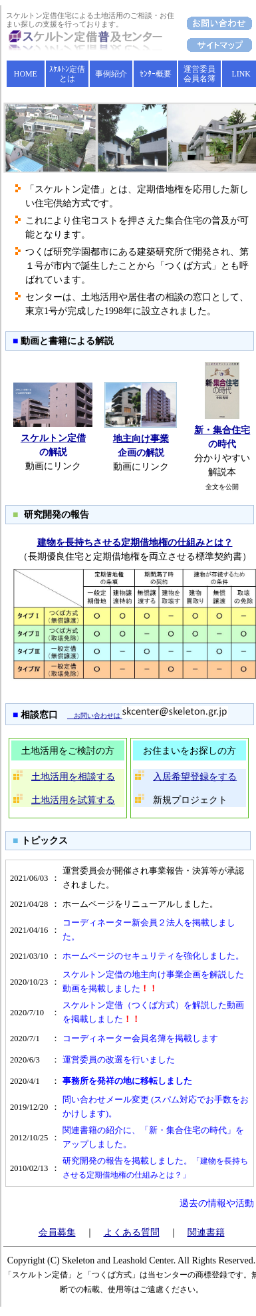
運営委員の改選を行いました (119, 1060)
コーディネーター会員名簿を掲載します (140, 1038)
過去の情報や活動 (217, 1203)
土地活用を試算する (73, 800)
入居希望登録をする (195, 777)
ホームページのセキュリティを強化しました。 (153, 956)
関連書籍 (206, 1232)
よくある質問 (132, 1232)
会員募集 (57, 1232)
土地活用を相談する (73, 777)
